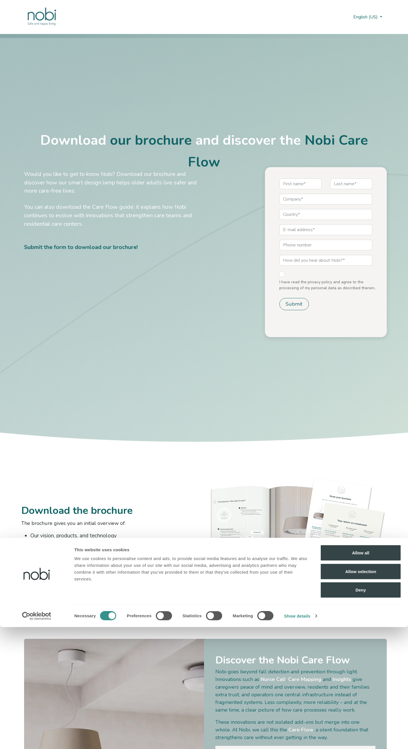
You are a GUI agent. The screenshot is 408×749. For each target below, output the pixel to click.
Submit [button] (294, 304)
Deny (361, 711)
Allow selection (360, 693)
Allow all (360, 674)
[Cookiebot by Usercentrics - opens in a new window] (36, 738)
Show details (297, 737)
